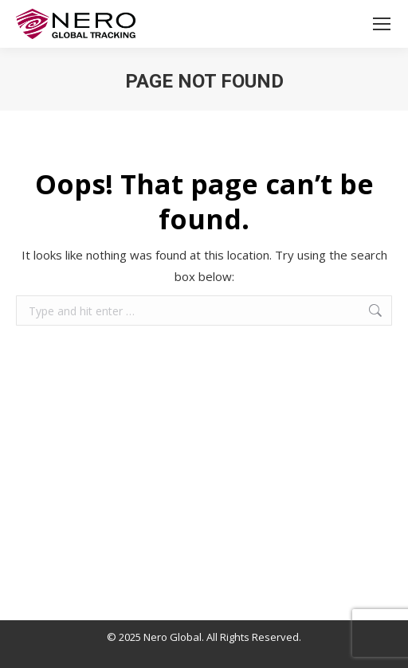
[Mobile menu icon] (381, 24)
